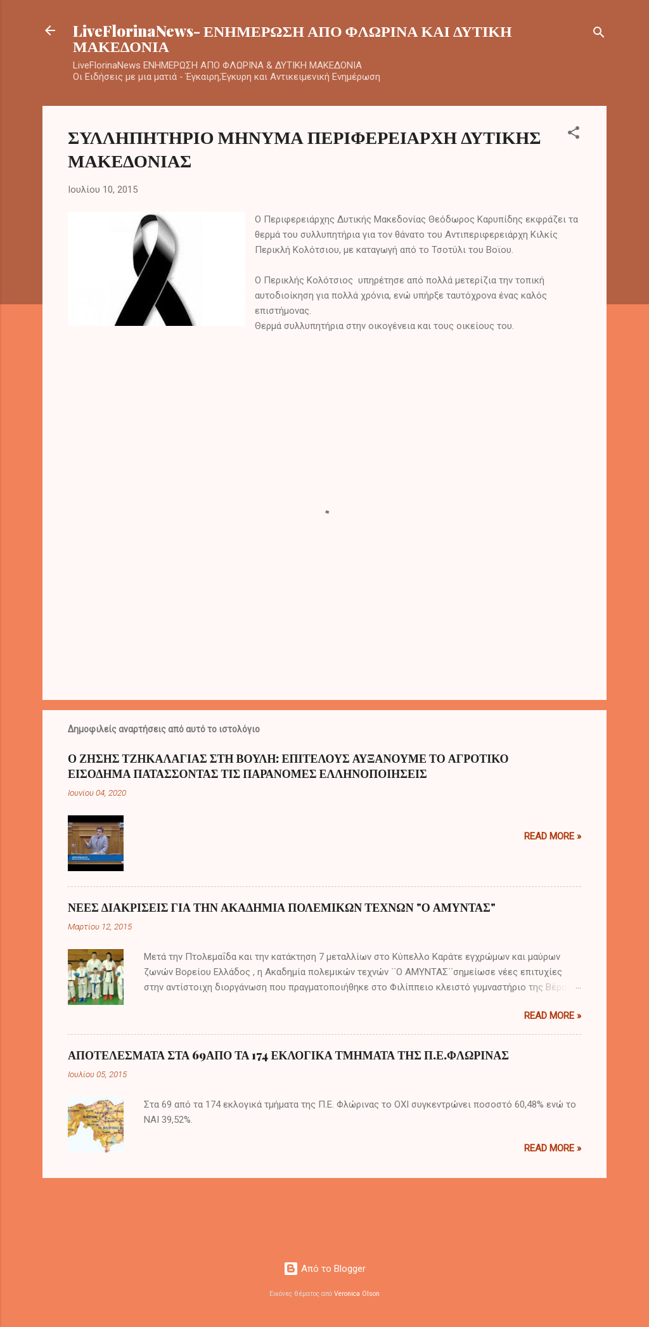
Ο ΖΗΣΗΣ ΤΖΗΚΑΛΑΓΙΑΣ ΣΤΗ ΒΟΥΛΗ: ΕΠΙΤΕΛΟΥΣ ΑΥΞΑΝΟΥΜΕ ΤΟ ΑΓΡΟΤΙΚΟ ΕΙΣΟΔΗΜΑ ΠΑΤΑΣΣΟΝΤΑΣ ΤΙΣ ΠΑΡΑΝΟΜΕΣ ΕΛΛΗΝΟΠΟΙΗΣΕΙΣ (288, 766)
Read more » (552, 836)
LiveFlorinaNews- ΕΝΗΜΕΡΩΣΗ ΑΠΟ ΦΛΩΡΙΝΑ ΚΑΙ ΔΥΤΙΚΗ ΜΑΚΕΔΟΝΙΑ (292, 38)
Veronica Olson (357, 1294)
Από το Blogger (324, 1268)
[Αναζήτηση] (599, 34)
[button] (573, 135)
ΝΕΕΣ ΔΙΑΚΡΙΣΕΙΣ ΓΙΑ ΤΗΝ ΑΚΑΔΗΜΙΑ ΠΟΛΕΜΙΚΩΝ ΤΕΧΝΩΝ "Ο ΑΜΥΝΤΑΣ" (282, 907)
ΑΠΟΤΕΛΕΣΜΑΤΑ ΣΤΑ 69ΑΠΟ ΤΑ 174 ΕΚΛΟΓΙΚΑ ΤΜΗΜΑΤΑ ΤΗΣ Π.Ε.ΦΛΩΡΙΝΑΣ (288, 1055)
